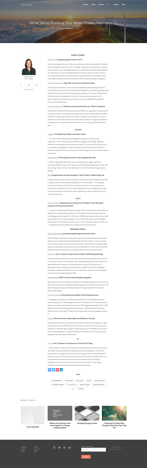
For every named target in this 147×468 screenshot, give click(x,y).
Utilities (101, 5)
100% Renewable (56, 380)
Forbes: (50, 343)
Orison (89, 380)
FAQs (123, 5)
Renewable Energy (98, 384)
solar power (69, 380)
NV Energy (81, 388)
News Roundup (73, 17)
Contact (116, 5)
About (93, 5)
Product (85, 5)
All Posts (28, 89)
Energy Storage (85, 384)
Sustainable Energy (58, 384)
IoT (73, 388)
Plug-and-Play (72, 384)
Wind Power (79, 380)
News (108, 5)
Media (36, 447)
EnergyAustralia (100, 380)
